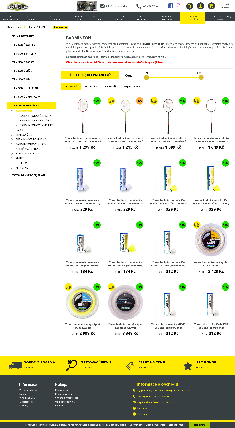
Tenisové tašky (77, 18)
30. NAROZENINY (10, 18)
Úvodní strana (14, 27)
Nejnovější (71, 86)
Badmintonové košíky (35, 120)
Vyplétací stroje (27, 153)
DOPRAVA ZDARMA (39, 362)
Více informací (177, 424)
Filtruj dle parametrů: (93, 75)
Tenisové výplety (55, 18)
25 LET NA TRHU (152, 362)
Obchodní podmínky (65, 401)
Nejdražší (111, 86)
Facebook (170, 5)
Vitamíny (22, 168)
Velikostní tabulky (28, 389)
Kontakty (23, 405)
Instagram (178, 5)
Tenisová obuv (118, 18)
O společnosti (26, 401)
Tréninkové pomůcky (31, 139)
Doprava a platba (64, 393)
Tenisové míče (98, 18)
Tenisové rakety (32, 18)
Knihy (20, 158)
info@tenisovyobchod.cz (118, 6)
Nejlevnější (91, 86)
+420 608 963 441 (151, 6)
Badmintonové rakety (36, 116)
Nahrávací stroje (28, 149)
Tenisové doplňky (192, 18)
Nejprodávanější (134, 86)
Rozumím (199, 424)
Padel (20, 130)
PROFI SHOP (206, 362)
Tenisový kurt (26, 135)
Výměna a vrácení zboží (67, 397)
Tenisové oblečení (141, 18)
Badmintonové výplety (36, 125)
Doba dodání (61, 389)
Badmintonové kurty (31, 144)
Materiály (24, 393)
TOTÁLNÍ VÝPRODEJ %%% (220, 18)
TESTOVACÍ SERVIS (96, 362)
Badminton (60, 27)
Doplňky (22, 163)
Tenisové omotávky (167, 18)
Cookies (59, 405)
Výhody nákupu (27, 397)
